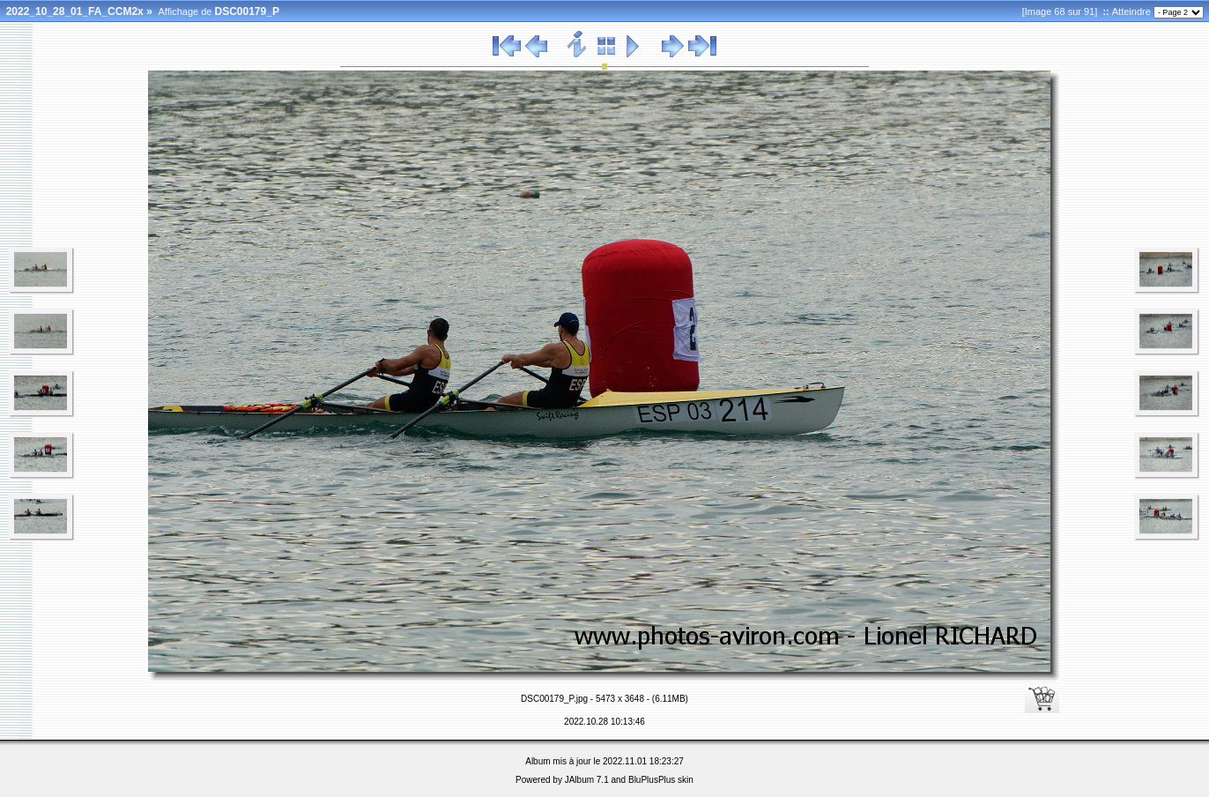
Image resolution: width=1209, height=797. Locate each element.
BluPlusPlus (651, 780)
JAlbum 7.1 (587, 780)
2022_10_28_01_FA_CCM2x (75, 11)
